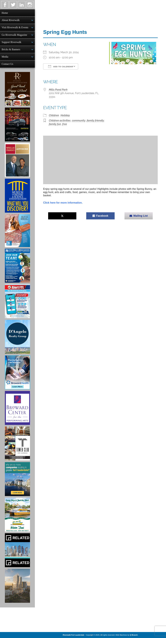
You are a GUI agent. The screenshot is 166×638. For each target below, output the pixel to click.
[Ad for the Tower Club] (17, 443)
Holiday (65, 115)
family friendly (95, 120)
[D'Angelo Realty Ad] (17, 337)
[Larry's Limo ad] (17, 124)
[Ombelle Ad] (17, 586)
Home (5, 12)
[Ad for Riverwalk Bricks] (17, 230)
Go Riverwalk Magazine (14, 34)
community (78, 120)
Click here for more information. (63, 202)
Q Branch (134, 635)
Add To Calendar (60, 66)
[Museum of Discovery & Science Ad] (17, 195)
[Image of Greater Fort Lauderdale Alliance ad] (17, 479)
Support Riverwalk (11, 42)
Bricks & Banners (11, 49)
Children (54, 115)
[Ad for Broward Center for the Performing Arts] (17, 408)
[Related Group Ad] (17, 550)
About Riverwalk (11, 20)
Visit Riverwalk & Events (15, 27)
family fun (55, 124)
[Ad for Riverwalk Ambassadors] (17, 265)
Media (5, 56)
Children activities (60, 120)
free (64, 124)
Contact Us (7, 64)
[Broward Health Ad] (17, 372)
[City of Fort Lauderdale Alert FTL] (17, 301)
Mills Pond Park (58, 89)
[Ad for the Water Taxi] (17, 514)
